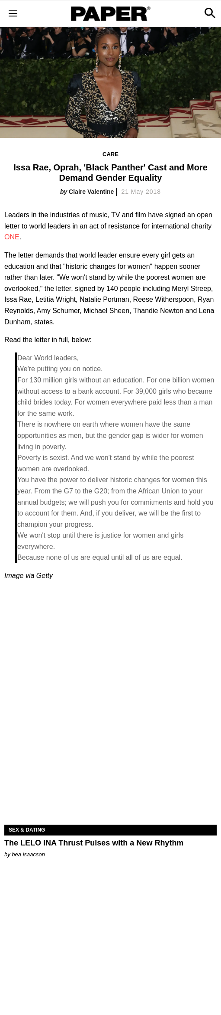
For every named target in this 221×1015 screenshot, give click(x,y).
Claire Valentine (91, 191)
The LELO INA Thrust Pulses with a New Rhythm (93, 843)
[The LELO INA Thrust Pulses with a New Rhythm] (110, 771)
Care (110, 154)
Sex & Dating (27, 830)
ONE (11, 237)
